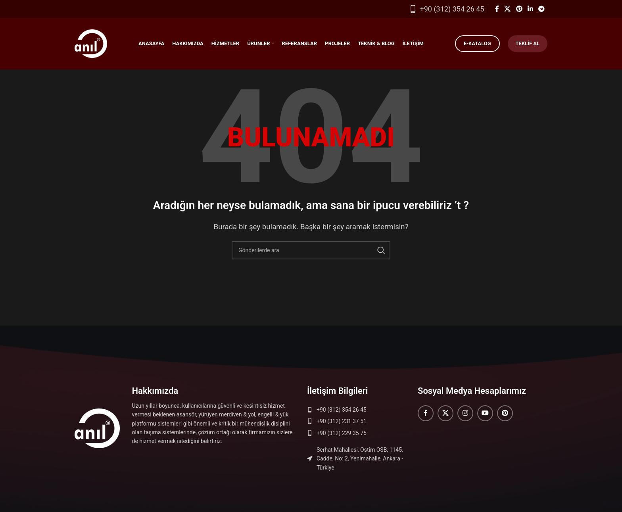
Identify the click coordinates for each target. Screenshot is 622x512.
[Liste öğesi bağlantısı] (358, 409)
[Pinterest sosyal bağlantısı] (519, 9)
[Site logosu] (91, 43)
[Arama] (311, 250)
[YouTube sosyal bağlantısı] (485, 413)
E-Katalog (477, 43)
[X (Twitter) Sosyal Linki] (507, 9)
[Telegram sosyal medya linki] (541, 9)
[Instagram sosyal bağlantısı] (465, 413)
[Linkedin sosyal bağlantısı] (530, 9)
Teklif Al (527, 43)
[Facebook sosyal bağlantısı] (496, 9)
